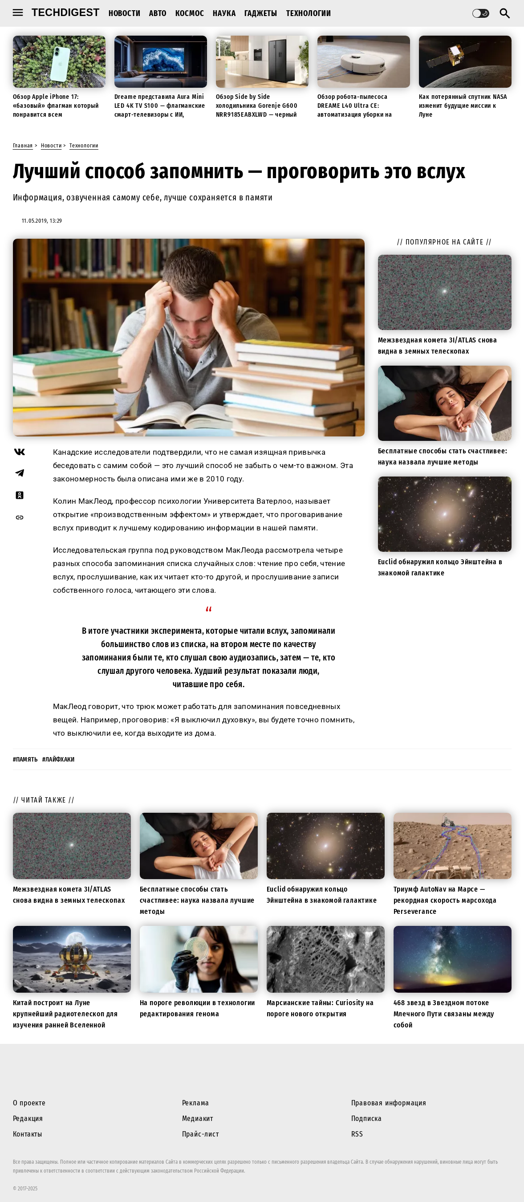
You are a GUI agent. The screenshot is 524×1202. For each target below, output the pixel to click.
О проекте (29, 1103)
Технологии (308, 13)
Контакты (27, 1134)
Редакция (28, 1118)
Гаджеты (260, 13)
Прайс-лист (200, 1134)
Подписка (366, 1118)
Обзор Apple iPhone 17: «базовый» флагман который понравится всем (56, 105)
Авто (157, 13)
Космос (189, 13)
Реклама (196, 1103)
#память (25, 759)
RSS (357, 1134)
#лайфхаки (58, 759)
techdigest (66, 12)
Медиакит (197, 1118)
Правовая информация (389, 1103)
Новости (125, 13)
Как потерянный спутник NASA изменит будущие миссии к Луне (463, 105)
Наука (224, 13)
